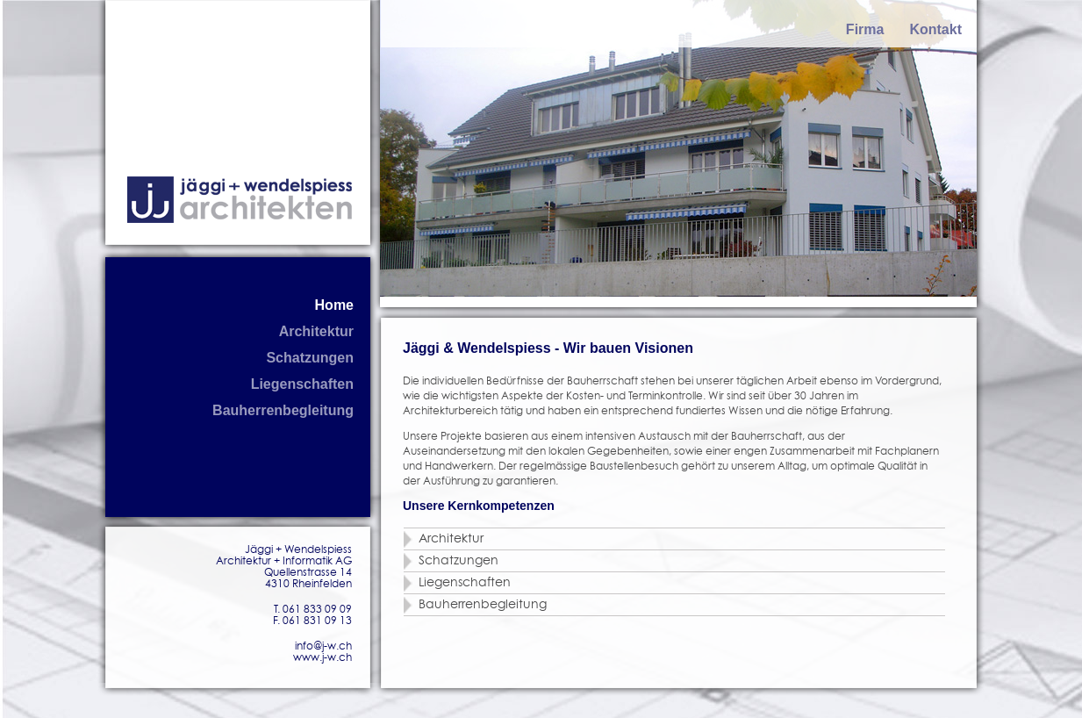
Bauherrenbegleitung (283, 410)
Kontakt (935, 29)
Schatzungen (310, 357)
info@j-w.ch (323, 646)
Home (334, 305)
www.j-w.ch (322, 658)
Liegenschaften (302, 384)
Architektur (316, 331)
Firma (865, 29)
